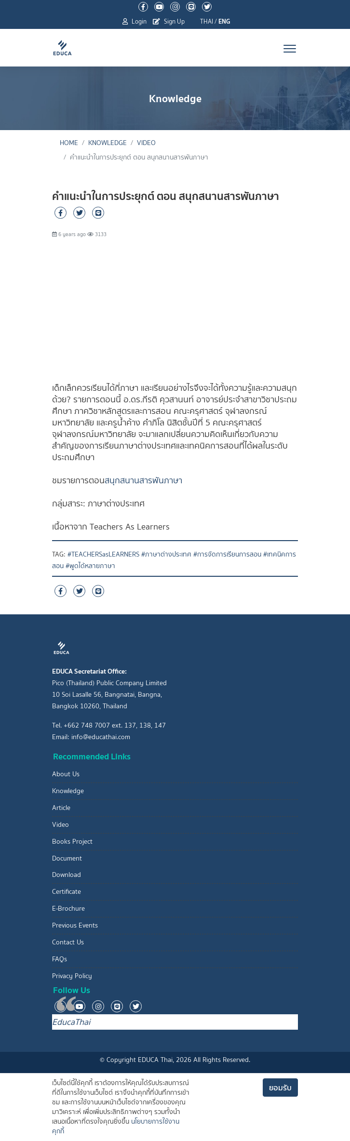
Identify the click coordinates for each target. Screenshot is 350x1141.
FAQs (59, 959)
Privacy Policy (72, 976)
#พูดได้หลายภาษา (90, 566)
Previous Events (75, 925)
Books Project (72, 841)
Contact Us (68, 942)
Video (146, 143)
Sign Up (169, 21)
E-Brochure (68, 908)
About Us (66, 774)
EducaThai (71, 1022)
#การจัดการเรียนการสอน (227, 554)
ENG (224, 21)
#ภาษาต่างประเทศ (166, 554)
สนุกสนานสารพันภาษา (143, 480)
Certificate (66, 892)
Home (69, 143)
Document (67, 858)
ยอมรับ (280, 1087)
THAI (206, 21)
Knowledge (107, 143)
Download (66, 875)
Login (134, 21)
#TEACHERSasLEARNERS (103, 554)
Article (61, 808)
